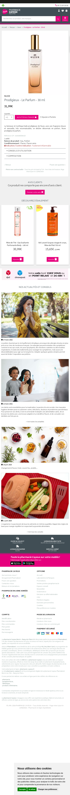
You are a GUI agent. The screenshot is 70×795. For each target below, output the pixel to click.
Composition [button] (13, 156)
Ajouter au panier (27, 117)
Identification (6, 619)
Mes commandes (8, 624)
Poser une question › (58, 165)
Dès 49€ (52, 540)
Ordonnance (41, 592)
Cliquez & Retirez (17, 540)
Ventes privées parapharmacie (48, 584)
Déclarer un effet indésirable (47, 595)
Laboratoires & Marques (45, 578)
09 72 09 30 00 (52, 548)
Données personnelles (45, 603)
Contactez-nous (8, 584)
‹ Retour (7, 164)
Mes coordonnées (8, 621)
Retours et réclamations (10, 586)
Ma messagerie (7, 633)
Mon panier (6, 627)
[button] (9, 117)
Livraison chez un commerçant (48, 624)
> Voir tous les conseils (35, 532)
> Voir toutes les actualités (35, 422)
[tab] (35, 150)
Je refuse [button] (31, 789)
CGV (38, 597)
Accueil (4, 27)
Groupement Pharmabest (11, 578)
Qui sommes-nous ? (9, 575)
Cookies (40, 606)
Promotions (41, 581)
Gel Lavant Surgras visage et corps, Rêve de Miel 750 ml (52, 244)
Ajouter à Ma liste (48, 117)
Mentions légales (43, 600)
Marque (12, 27)
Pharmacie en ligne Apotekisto (39, 708)
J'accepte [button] (22, 789)
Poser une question (9, 581)
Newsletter (41, 589)
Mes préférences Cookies (46, 608)
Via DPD (17, 548)
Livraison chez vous (44, 621)
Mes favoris (6, 630)
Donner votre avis (35, 192)
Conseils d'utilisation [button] (18, 151)
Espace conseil (42, 586)
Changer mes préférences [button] (47, 789)
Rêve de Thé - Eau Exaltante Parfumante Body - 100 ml (17, 244)
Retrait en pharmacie (44, 619)
